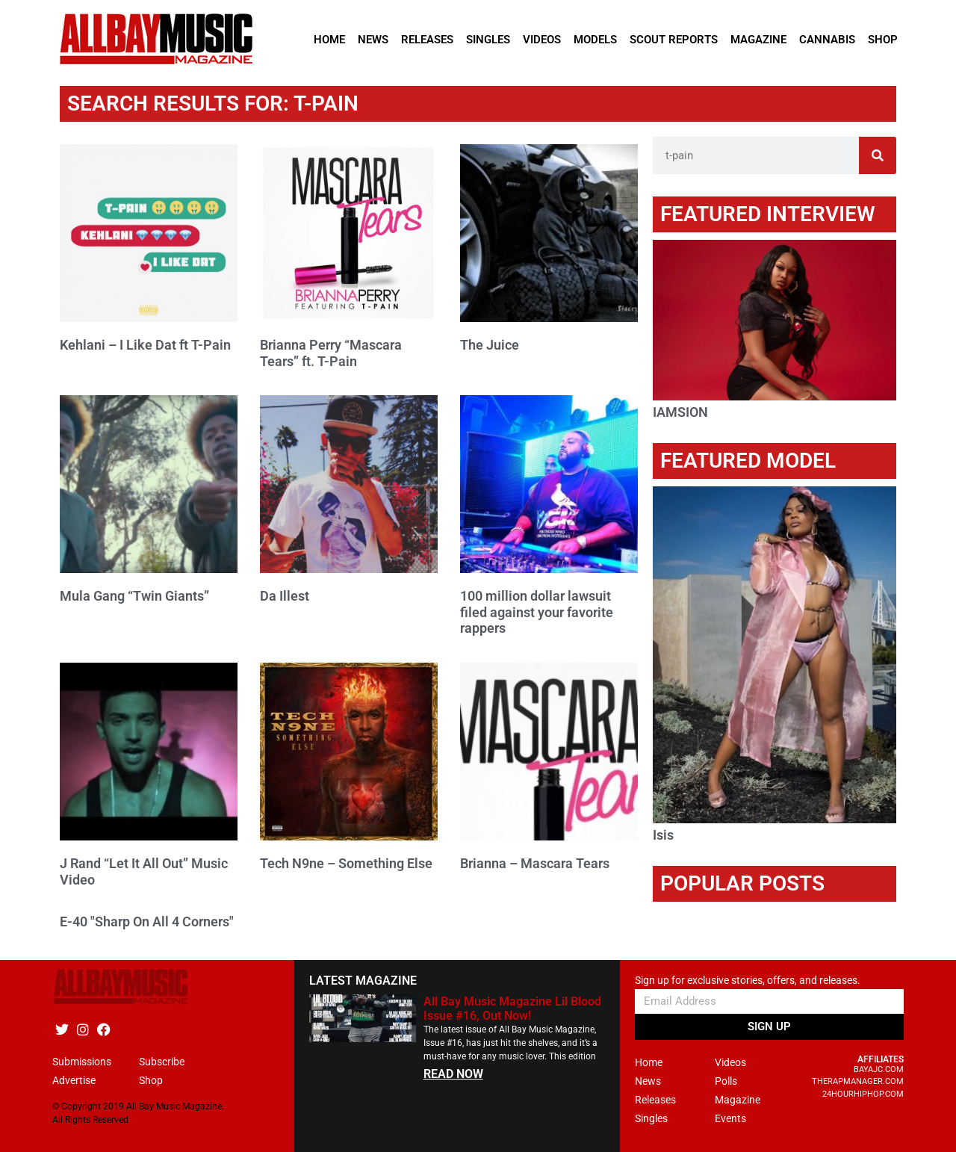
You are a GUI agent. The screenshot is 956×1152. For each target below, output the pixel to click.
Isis (663, 835)
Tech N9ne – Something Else (346, 863)
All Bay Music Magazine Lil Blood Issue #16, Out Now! (512, 1008)
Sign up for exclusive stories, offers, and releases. (747, 980)
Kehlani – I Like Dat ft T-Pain (145, 345)
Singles (488, 39)
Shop (883, 39)
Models (595, 39)
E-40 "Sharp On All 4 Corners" (147, 921)
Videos (542, 39)
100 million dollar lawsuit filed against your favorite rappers (536, 612)
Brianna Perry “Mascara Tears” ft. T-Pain (331, 353)
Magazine (758, 39)
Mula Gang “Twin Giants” (134, 596)
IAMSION (680, 412)
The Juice (489, 345)
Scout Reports (674, 39)
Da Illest (284, 596)
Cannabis (827, 39)
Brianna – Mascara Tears (534, 863)
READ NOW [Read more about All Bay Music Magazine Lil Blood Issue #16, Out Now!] (453, 1074)
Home (329, 39)
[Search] (877, 155)
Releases (427, 39)
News (373, 39)
